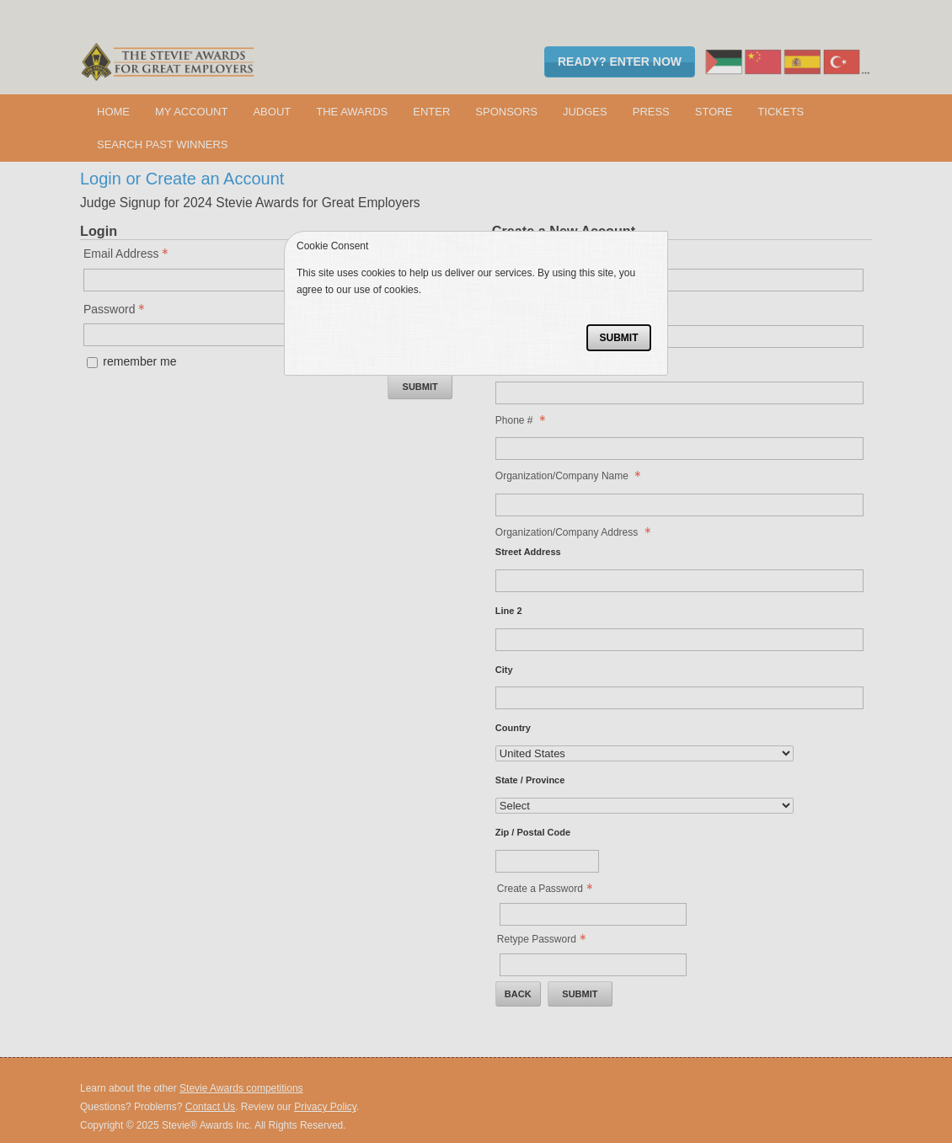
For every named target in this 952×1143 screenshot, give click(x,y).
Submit (618, 338)
